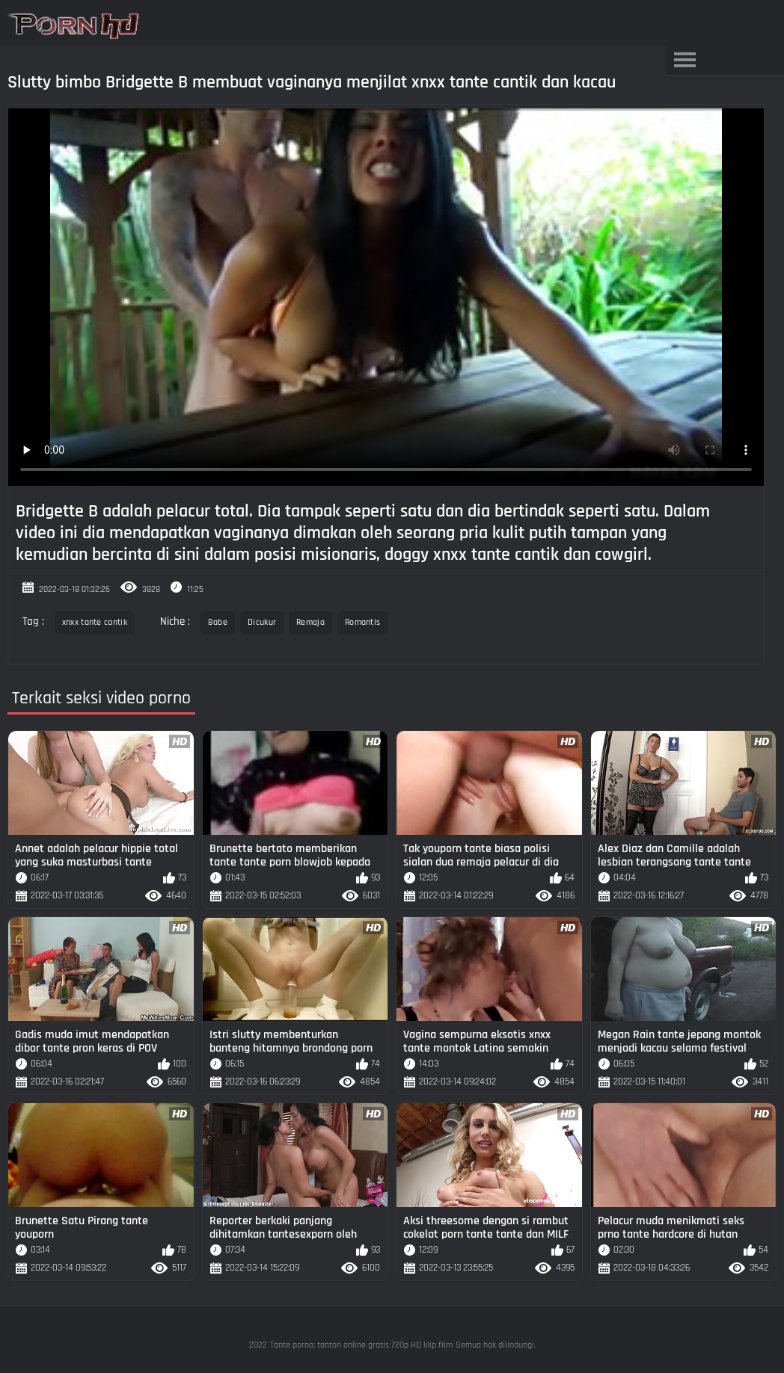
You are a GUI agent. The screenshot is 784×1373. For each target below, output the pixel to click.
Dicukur (262, 622)
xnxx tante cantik (94, 622)
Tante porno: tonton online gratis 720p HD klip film (361, 1345)
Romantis (362, 622)
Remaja (310, 622)
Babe (217, 622)
